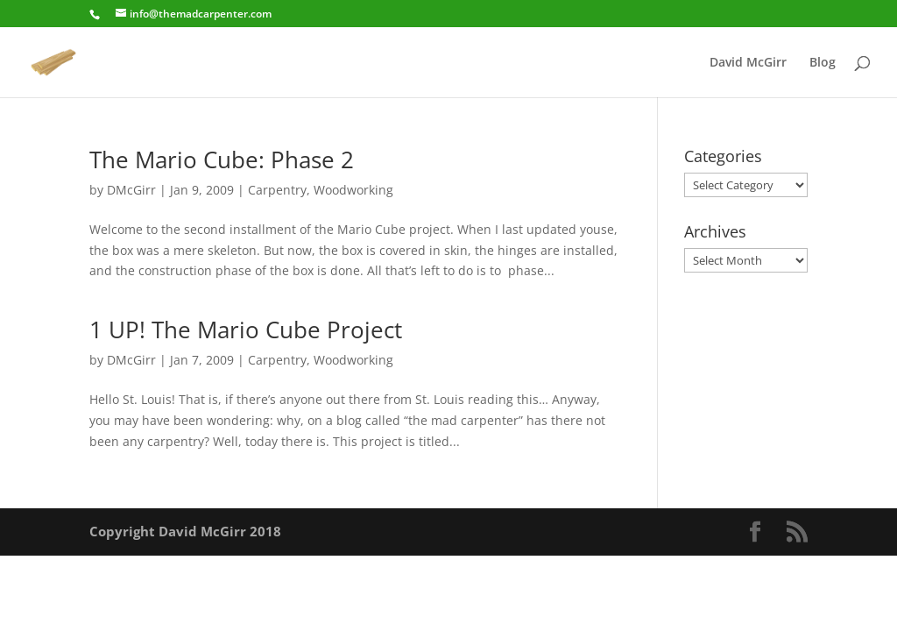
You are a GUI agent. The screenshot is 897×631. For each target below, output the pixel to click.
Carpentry (277, 189)
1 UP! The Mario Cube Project (245, 329)
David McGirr (748, 63)
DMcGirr (131, 189)
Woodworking (353, 189)
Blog (822, 63)
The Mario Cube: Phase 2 (221, 159)
